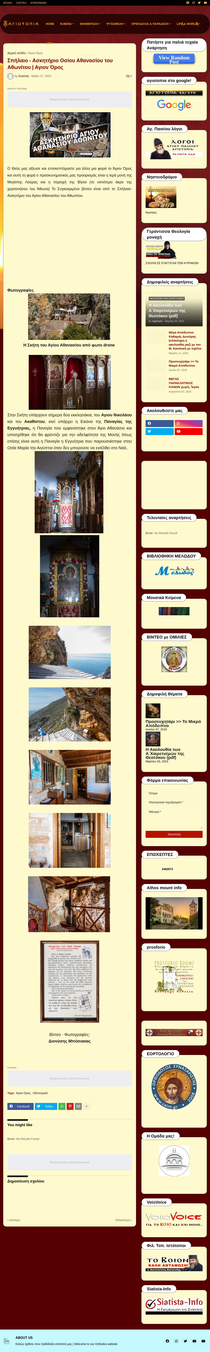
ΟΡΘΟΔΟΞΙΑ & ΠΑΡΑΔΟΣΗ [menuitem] (150, 23)
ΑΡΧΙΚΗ (7, 2)
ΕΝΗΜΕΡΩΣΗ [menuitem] (89, 23)
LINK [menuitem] (49, 43)
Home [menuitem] (50, 23)
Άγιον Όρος (35, 53)
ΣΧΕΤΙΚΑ (21, 2)
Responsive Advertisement (69, 99)
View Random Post (174, 58)
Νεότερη (14, 1220)
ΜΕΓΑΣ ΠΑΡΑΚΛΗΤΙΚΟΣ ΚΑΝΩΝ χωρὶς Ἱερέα (184, 383)
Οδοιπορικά (40, 1093)
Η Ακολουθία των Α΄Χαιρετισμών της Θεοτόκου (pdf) (167, 310)
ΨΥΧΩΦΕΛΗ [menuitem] (114, 23)
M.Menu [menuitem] (66, 23)
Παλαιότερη (122, 1220)
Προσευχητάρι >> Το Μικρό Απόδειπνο (184, 363)
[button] (182, 24)
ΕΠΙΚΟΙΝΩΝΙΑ (39, 2)
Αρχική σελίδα (16, 53)
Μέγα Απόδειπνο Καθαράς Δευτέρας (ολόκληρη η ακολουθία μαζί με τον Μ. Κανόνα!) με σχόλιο (185, 340)
